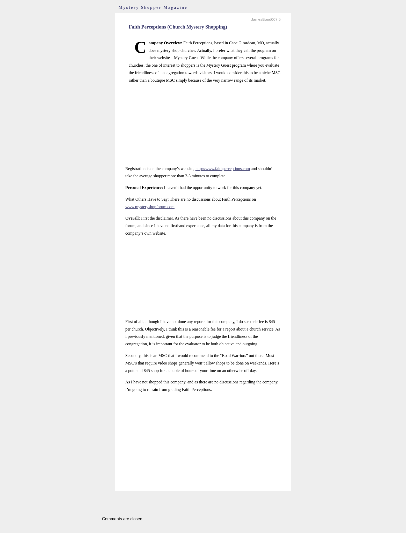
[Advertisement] (203, 124)
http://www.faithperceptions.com (222, 168)
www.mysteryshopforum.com (150, 207)
